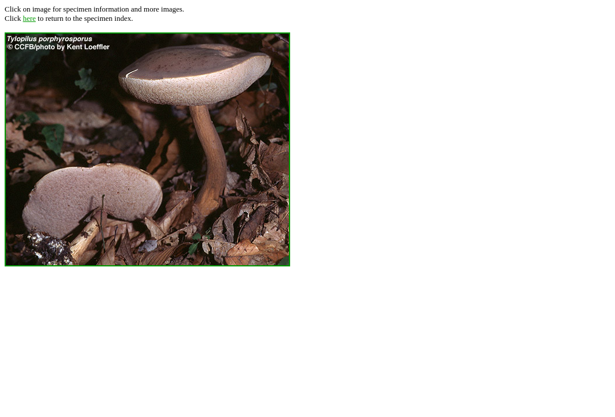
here (29, 18)
